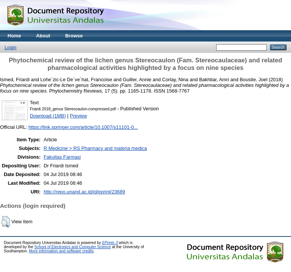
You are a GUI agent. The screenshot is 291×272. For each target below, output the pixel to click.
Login (10, 47)
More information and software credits (61, 251)
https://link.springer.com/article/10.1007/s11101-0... (83, 127)
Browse (74, 36)
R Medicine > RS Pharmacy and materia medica (95, 148)
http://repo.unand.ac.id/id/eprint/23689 (84, 192)
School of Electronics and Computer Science (72, 247)
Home (14, 36)
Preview (78, 116)
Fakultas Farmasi (61, 157)
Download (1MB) (48, 116)
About (43, 36)
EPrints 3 (110, 243)
